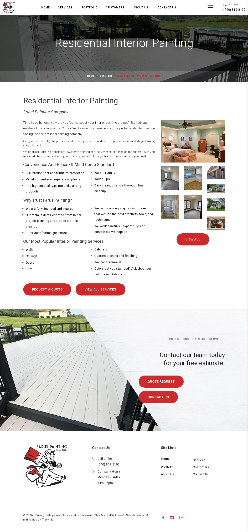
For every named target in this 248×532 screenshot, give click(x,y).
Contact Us (166, 7)
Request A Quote (47, 289)
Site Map (100, 521)
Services (65, 7)
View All (192, 239)
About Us (140, 7)
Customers (115, 7)
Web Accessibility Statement (74, 521)
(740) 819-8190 (234, 9)
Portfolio (89, 7)
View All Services (100, 289)
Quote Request (167, 381)
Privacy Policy (44, 521)
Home (45, 7)
